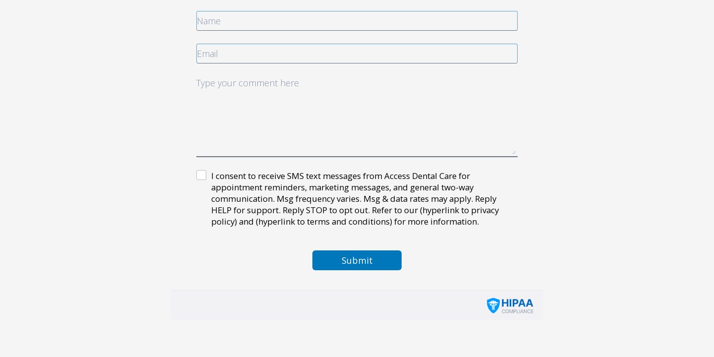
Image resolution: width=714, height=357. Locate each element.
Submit (357, 260)
